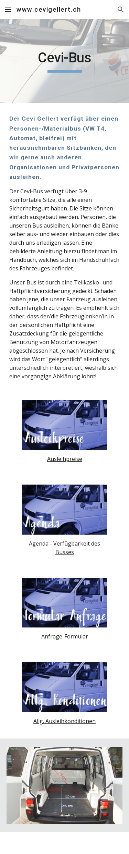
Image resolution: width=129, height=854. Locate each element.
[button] (8, 9)
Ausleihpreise (64, 459)
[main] (65, 61)
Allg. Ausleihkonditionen (64, 721)
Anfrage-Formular (64, 636)
